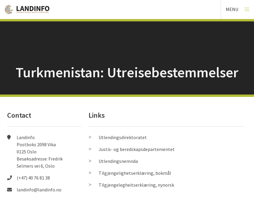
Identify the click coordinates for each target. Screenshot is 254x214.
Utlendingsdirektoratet (123, 137)
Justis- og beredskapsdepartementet (137, 149)
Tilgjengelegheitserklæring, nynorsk (136, 185)
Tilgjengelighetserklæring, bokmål (135, 173)
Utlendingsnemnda (118, 161)
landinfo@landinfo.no (39, 190)
